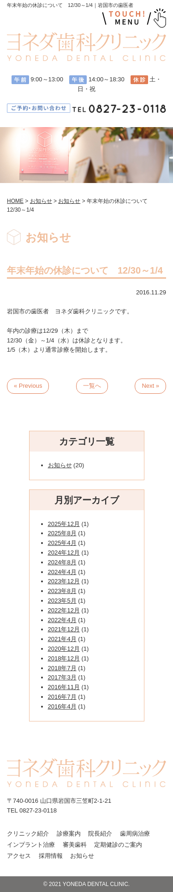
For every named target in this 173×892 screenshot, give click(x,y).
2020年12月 (64, 648)
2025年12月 (64, 523)
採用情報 (51, 855)
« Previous (28, 385)
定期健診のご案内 (118, 844)
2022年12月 (64, 610)
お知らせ (60, 465)
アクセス (19, 855)
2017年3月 (62, 677)
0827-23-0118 (38, 810)
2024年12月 (64, 552)
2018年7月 (62, 668)
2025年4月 (62, 542)
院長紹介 (100, 833)
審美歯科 (75, 844)
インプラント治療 (31, 844)
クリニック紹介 (28, 833)
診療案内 (69, 833)
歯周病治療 (135, 833)
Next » (150, 385)
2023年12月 (64, 581)
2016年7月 (62, 696)
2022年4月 (62, 620)
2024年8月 (62, 562)
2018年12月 (64, 658)
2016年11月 (64, 687)
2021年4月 (62, 638)
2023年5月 (62, 600)
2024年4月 (62, 571)
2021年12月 (64, 629)
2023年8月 (62, 590)
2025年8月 (62, 533)
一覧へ (92, 385)
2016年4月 (62, 706)
